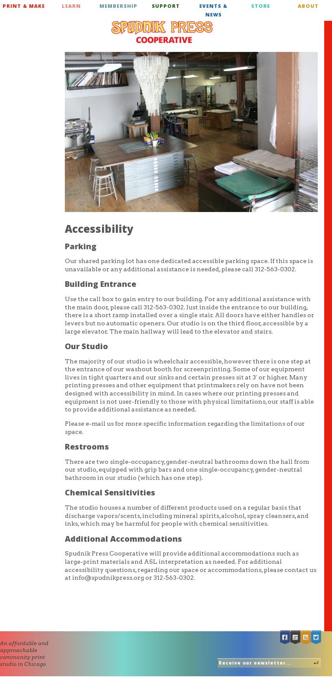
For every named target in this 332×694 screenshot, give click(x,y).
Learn (71, 6)
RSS (306, 637)
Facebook (285, 637)
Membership (118, 6)
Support (166, 6)
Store (260, 6)
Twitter (316, 637)
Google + (295, 637)
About (308, 6)
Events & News (213, 10)
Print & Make (24, 6)
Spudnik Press (162, 32)
